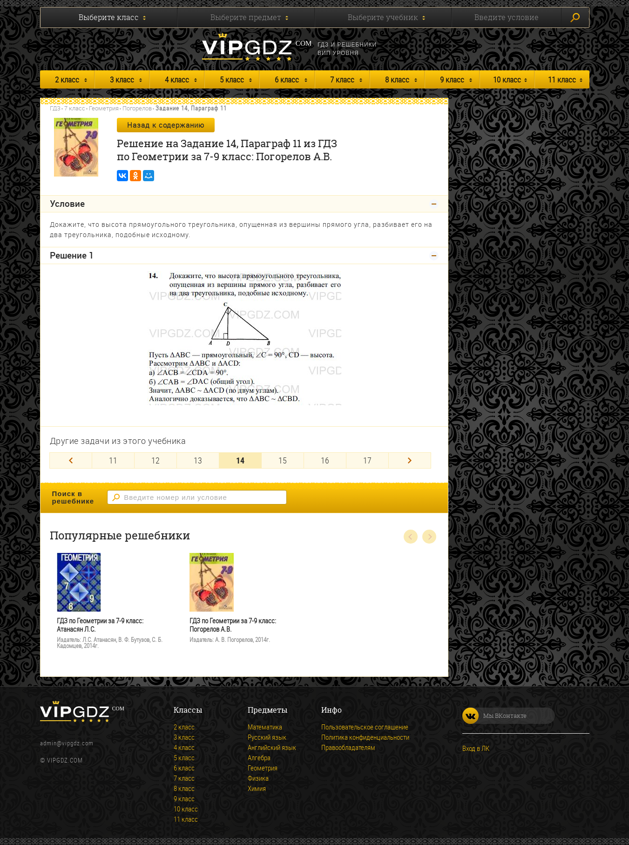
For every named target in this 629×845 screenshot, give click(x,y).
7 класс (342, 79)
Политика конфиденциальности (365, 737)
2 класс (67, 79)
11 (113, 460)
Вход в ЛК (475, 748)
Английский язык (272, 747)
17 (367, 460)
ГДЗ (55, 108)
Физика (258, 778)
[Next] (410, 460)
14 (240, 460)
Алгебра (259, 757)
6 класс (287, 79)
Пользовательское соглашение (364, 726)
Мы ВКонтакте (494, 716)
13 (198, 460)
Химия (257, 788)
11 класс (562, 79)
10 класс (507, 79)
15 (282, 460)
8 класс (397, 79)
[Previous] (71, 460)
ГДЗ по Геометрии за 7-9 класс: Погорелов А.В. (232, 625)
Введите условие (506, 17)
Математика (265, 726)
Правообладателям (348, 747)
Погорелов (137, 108)
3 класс (122, 79)
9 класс (452, 79)
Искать (575, 17)
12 (155, 460)
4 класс (177, 79)
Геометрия (104, 108)
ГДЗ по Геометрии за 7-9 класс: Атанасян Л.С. (100, 625)
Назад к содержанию (165, 124)
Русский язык (267, 737)
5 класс (232, 79)
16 (325, 460)
